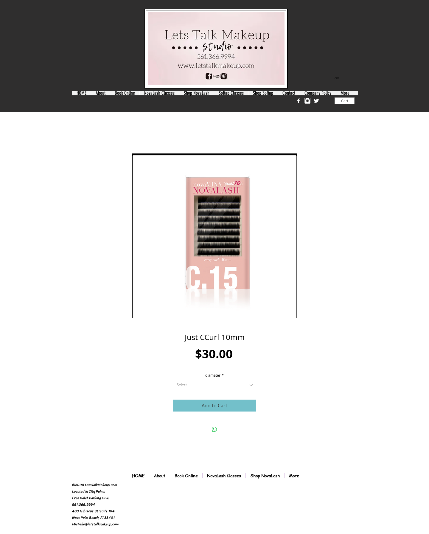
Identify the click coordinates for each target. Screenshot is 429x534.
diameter (214, 375)
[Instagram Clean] (307, 101)
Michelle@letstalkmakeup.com (95, 524)
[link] (339, 78)
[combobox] (214, 385)
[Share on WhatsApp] (214, 429)
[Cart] (345, 100)
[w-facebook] (298, 101)
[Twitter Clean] (316, 101)
